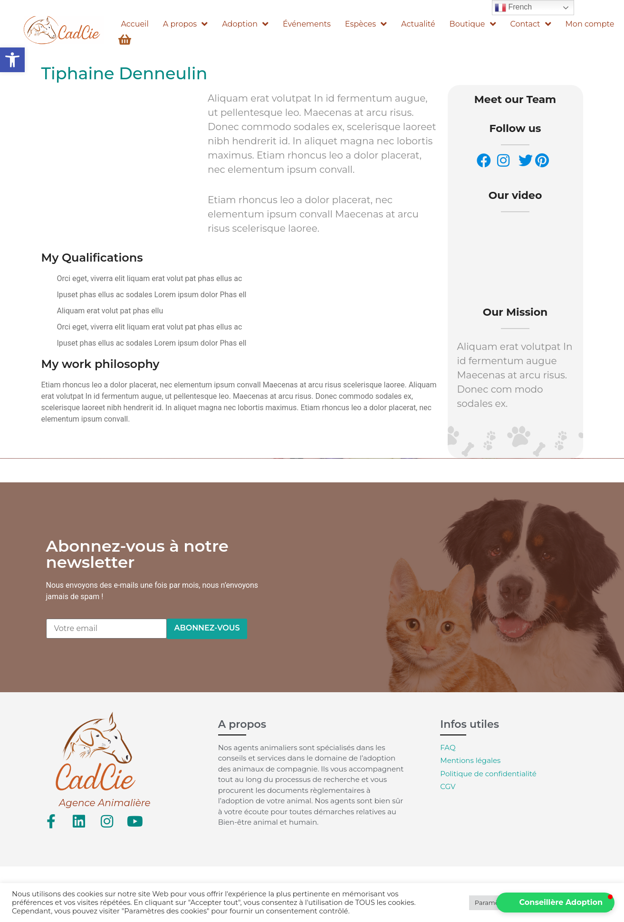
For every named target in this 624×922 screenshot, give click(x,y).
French (513, 7)
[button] (12, 59)
